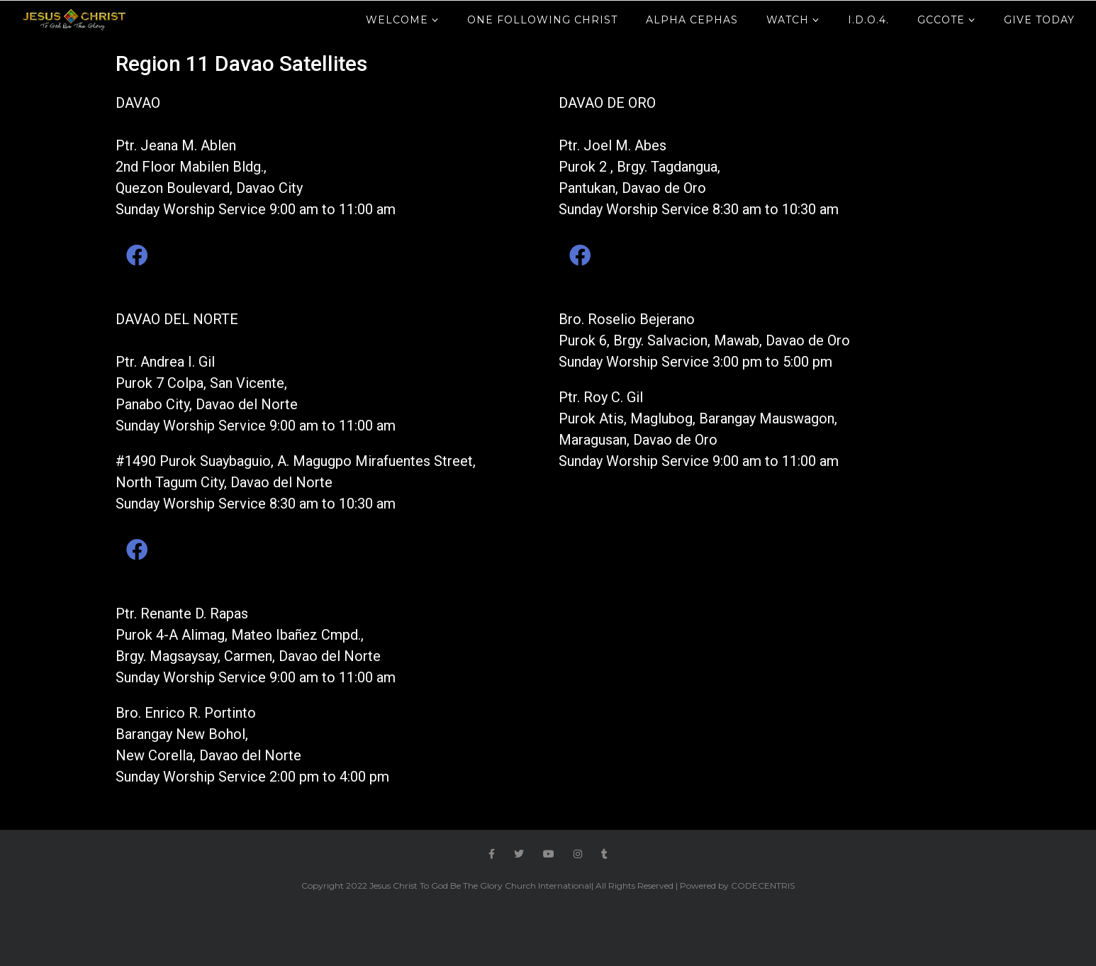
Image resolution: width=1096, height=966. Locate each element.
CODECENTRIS (763, 885)
